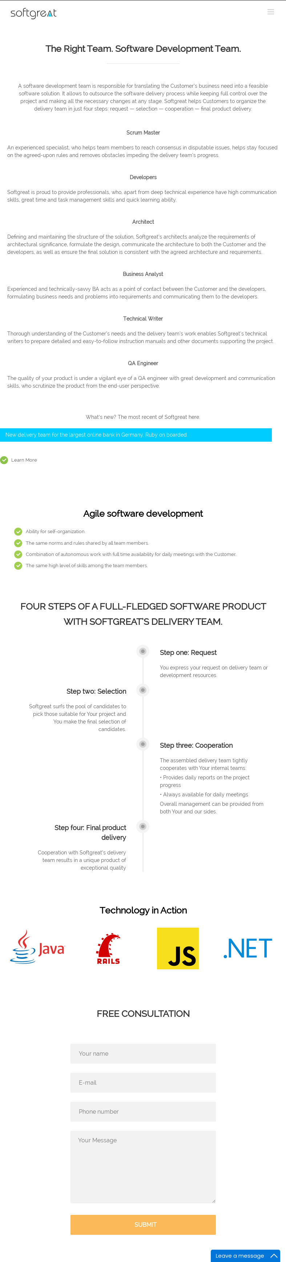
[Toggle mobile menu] (271, 12)
